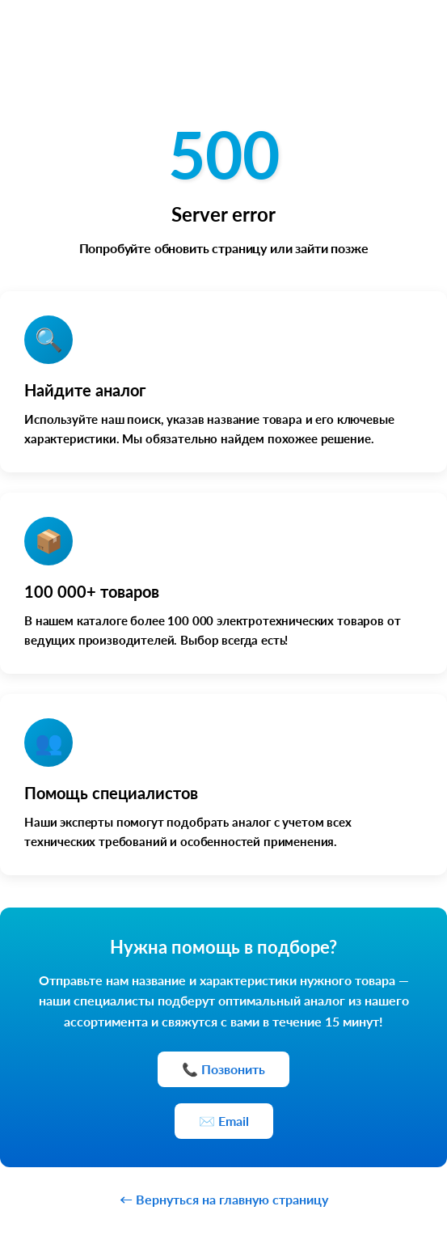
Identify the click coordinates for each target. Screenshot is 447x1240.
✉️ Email (224, 1120)
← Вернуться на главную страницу (224, 1199)
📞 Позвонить (223, 1069)
